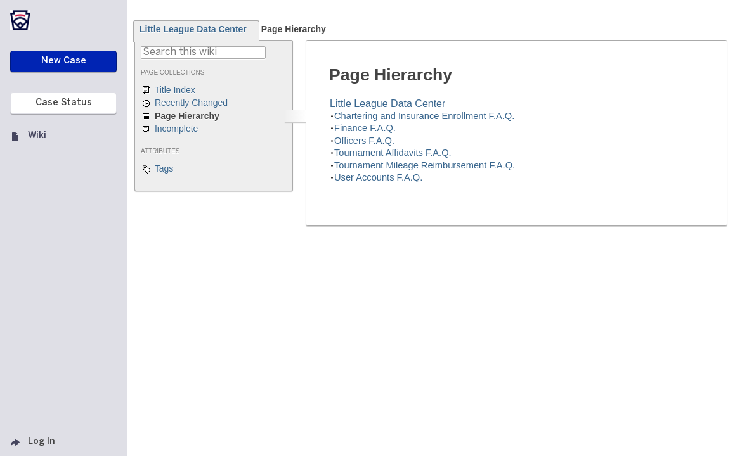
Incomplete (169, 129)
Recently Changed (184, 103)
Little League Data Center (193, 29)
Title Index (168, 90)
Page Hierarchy (293, 29)
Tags (157, 169)
